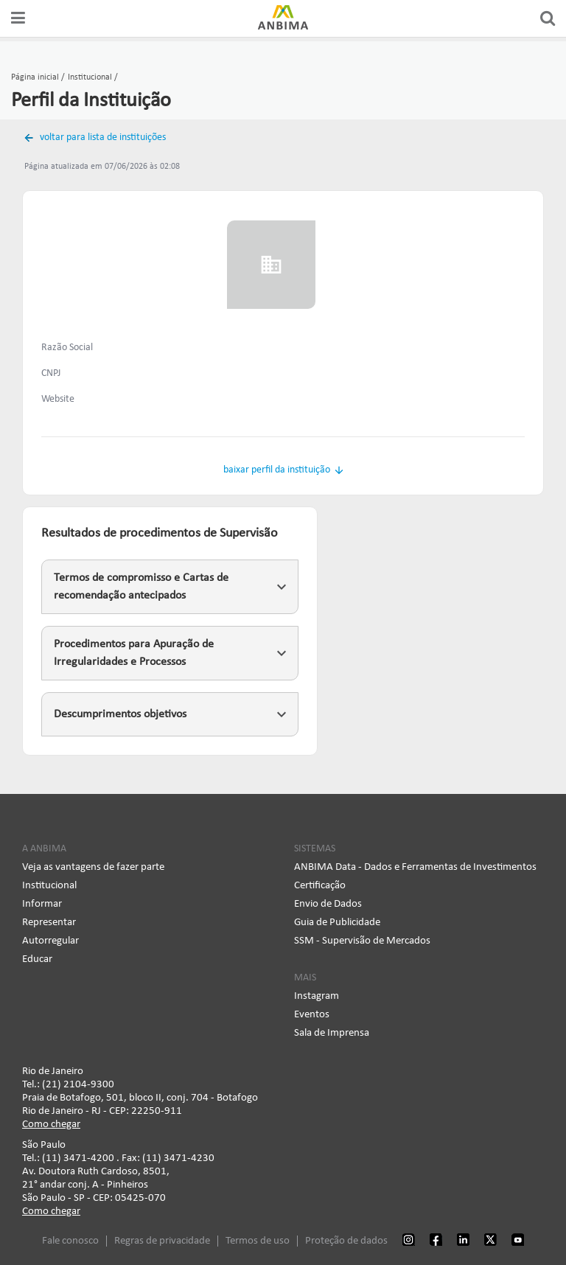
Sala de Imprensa (331, 1033)
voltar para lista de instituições (102, 137)
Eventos (311, 1014)
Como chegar (51, 1124)
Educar (37, 959)
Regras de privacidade (162, 1241)
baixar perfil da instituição (276, 469)
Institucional (49, 885)
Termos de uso (258, 1241)
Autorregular (50, 941)
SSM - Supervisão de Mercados (362, 941)
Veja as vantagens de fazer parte (93, 867)
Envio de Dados (328, 904)
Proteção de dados (346, 1241)
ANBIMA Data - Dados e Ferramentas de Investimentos (415, 867)
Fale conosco (70, 1241)
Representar (49, 922)
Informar (42, 904)
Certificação (320, 885)
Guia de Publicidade (337, 922)
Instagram (316, 996)
